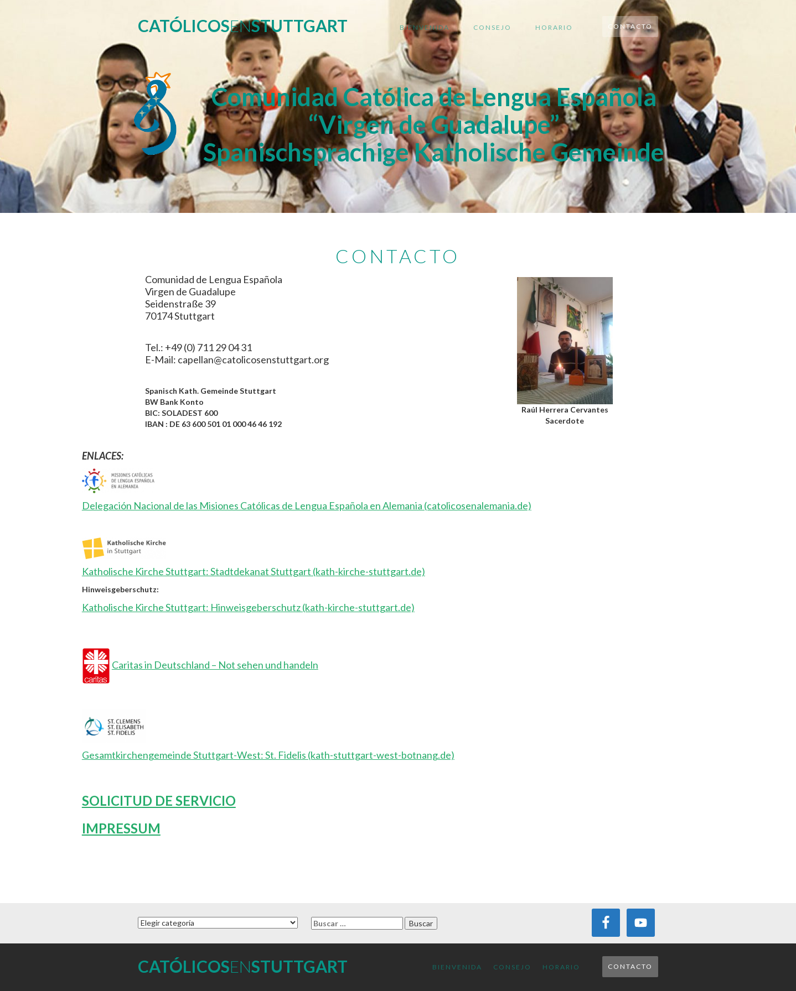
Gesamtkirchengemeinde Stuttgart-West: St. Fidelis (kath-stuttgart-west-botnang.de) (268, 755)
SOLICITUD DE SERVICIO (159, 800)
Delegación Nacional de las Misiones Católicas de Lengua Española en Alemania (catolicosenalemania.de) (306, 505)
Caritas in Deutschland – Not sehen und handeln (215, 665)
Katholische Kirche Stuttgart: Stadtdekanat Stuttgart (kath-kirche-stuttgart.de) (253, 571)
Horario (554, 27)
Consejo (492, 27)
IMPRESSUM (121, 828)
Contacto (630, 26)
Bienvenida (424, 27)
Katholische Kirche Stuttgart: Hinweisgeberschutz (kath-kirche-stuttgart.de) (248, 607)
